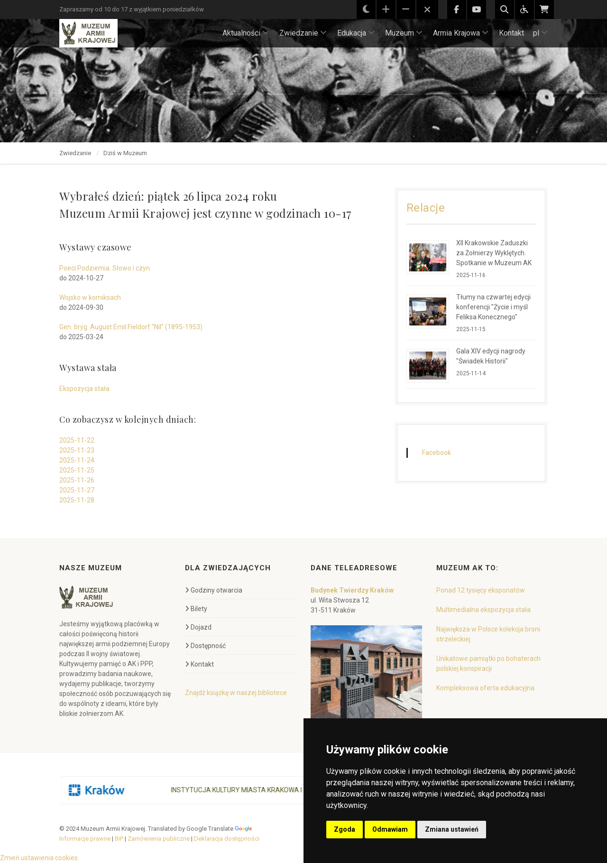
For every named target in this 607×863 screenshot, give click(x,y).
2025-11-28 (76, 500)
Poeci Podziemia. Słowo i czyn (104, 268)
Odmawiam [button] (390, 829)
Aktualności (245, 32)
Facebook (436, 452)
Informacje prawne (84, 838)
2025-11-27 (76, 490)
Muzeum (404, 32)
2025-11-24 (76, 460)
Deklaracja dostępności (226, 838)
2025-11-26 (76, 480)
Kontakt (511, 32)
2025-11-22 (76, 440)
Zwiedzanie (303, 32)
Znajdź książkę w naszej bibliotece (236, 692)
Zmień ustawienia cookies (39, 858)
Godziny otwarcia (213, 590)
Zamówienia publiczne (159, 838)
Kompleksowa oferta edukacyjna (485, 688)
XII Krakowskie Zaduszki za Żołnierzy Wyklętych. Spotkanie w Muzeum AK (494, 253)
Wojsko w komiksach (90, 297)
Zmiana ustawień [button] (451, 829)
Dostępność (205, 646)
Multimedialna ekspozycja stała (483, 609)
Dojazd (198, 627)
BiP (119, 838)
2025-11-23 (76, 450)
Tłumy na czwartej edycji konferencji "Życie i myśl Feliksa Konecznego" (493, 307)
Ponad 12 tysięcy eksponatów (480, 590)
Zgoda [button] (344, 829)
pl (540, 32)
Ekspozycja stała (84, 388)
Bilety (196, 608)
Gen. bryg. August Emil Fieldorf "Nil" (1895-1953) (130, 327)
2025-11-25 (76, 470)
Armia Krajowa (460, 32)
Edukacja (356, 32)
